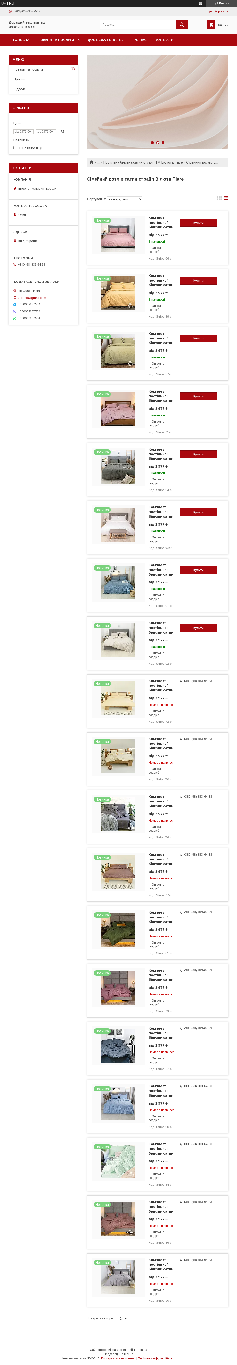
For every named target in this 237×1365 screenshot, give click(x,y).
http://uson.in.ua (29, 291)
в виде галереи (219, 199)
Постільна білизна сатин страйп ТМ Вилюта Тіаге (143, 162)
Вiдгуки (19, 89)
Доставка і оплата (105, 40)
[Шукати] (182, 24)
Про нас (139, 40)
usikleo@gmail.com (32, 297)
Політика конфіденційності (156, 1358)
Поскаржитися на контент (118, 1358)
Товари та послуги (56, 40)
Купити (198, 222)
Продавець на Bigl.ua (118, 1354)
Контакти (164, 40)
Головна (21, 40)
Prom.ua (141, 1349)
